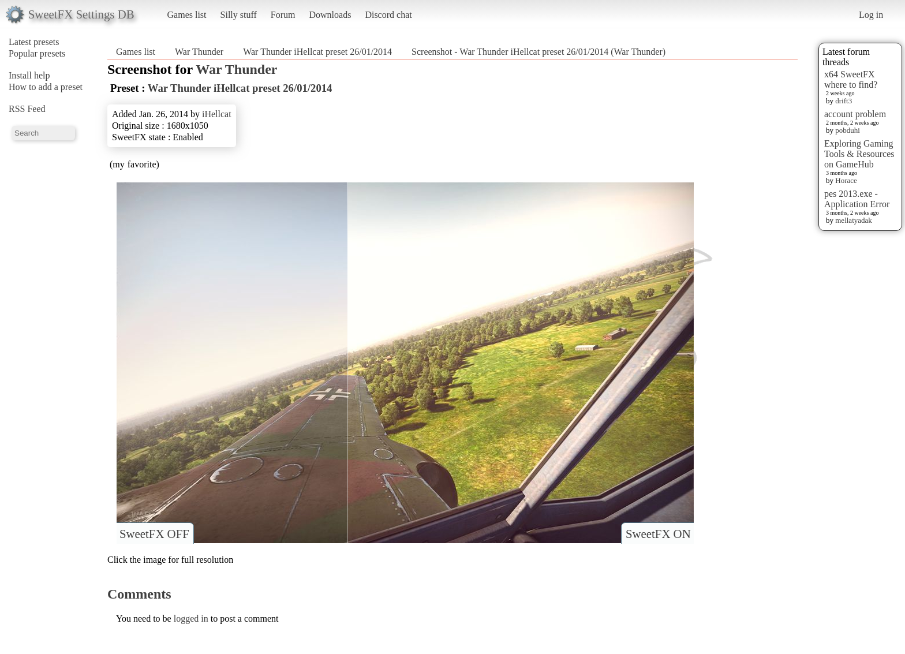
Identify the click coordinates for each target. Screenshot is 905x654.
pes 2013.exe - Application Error (856, 199)
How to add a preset (46, 87)
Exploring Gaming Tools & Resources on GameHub (859, 154)
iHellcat (216, 114)
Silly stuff (238, 15)
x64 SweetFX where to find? (850, 79)
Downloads (330, 15)
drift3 (843, 100)
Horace (846, 180)
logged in (191, 618)
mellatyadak (853, 220)
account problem (855, 114)
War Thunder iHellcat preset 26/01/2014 (317, 52)
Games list (187, 15)
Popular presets (37, 53)
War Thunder (199, 52)
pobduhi (847, 130)
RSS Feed (27, 109)
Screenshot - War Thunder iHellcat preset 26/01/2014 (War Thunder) (538, 52)
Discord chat (388, 15)
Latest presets (34, 42)
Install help (29, 75)
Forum (283, 15)
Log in (871, 15)
